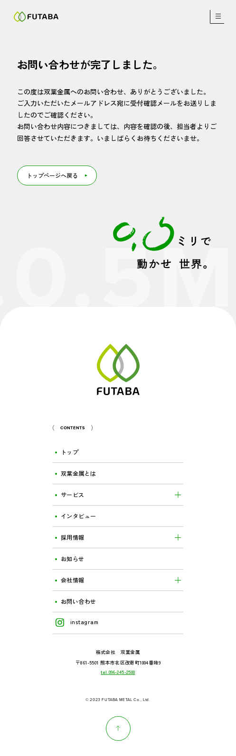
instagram (77, 622)
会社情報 (73, 580)
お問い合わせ (78, 601)
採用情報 (73, 537)
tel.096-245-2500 (118, 672)
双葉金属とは (78, 473)
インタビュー (78, 516)
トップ (69, 452)
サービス (73, 495)
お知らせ (73, 559)
